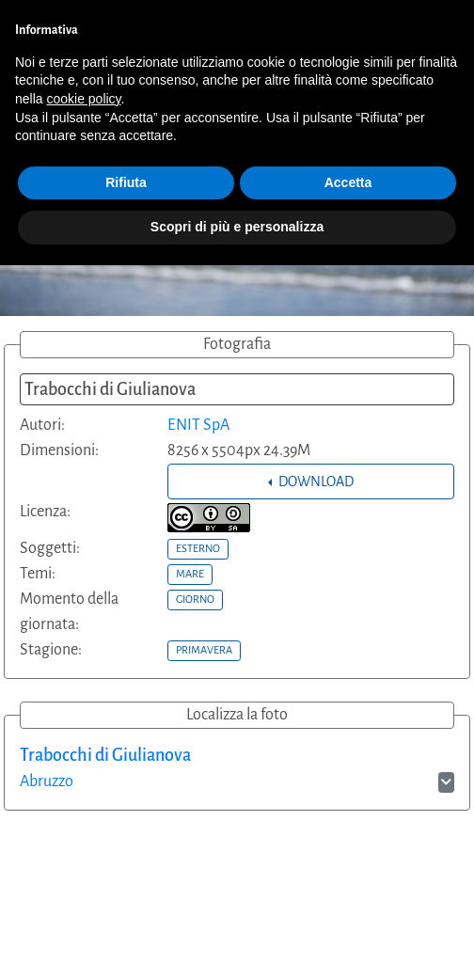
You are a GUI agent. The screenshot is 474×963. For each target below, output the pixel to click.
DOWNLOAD (315, 481)
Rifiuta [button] (126, 182)
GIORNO (195, 599)
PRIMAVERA (204, 649)
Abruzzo (46, 781)
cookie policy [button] (83, 98)
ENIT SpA (198, 425)
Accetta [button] (348, 182)
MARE (190, 573)
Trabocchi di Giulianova (105, 755)
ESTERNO (198, 548)
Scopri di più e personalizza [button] (237, 226)
